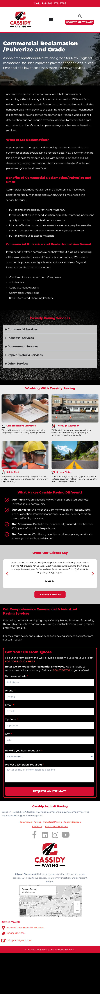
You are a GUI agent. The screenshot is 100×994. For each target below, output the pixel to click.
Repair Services (72, 822)
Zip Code (11, 719)
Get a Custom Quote (56, 826)
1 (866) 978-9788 (16, 933)
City (7, 733)
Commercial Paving (30, 822)
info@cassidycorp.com (19, 940)
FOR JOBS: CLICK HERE (20, 661)
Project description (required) (23, 764)
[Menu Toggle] (50, 19)
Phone (9, 690)
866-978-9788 (50, 3)
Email (9, 705)
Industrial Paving (52, 822)
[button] (7, 573)
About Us (37, 826)
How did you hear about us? (22, 750)
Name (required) (15, 676)
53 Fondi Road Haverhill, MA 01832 (25, 927)
